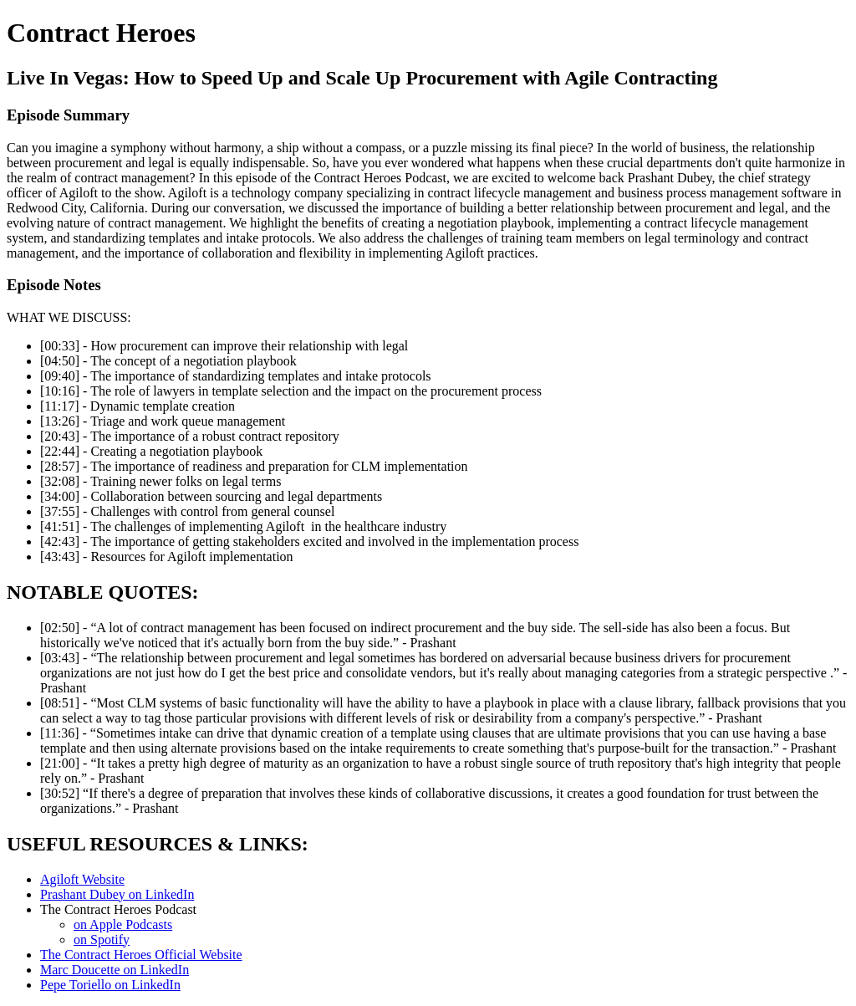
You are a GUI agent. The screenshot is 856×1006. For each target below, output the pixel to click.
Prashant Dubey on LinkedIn (117, 894)
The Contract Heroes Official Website (141, 954)
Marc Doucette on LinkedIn (114, 970)
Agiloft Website (82, 879)
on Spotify (102, 939)
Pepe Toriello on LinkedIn (110, 985)
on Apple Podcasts (123, 924)
